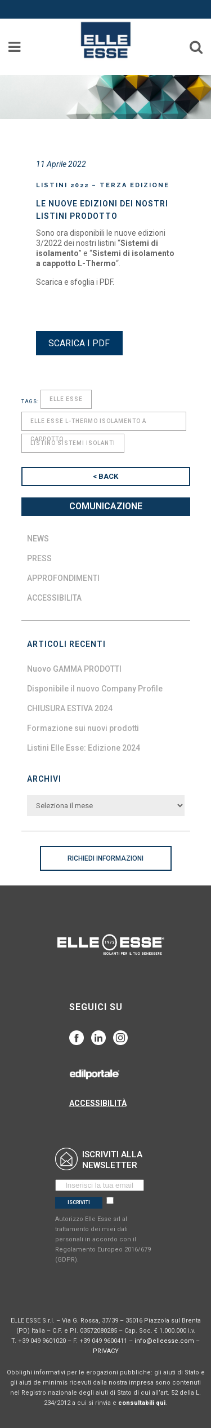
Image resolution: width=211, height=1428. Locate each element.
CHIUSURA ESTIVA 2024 (70, 708)
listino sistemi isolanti (72, 443)
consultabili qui (141, 1403)
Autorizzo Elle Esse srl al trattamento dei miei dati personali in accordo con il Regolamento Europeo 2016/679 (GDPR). (103, 1239)
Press (39, 558)
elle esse (66, 399)
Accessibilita (54, 597)
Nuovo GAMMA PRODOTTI (74, 668)
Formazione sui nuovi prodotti (83, 728)
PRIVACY (106, 1351)
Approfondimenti (63, 578)
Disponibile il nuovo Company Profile (95, 688)
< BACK (105, 476)
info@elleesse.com (164, 1341)
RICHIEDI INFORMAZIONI (105, 858)
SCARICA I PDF (79, 343)
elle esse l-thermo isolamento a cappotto (88, 424)
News (38, 538)
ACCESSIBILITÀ (98, 1103)
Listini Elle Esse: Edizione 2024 (83, 747)
